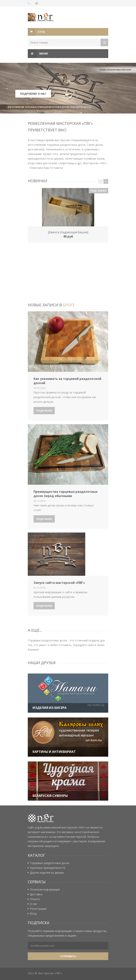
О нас (33, 904)
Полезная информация (45, 889)
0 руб (41, 32)
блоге (69, 304)
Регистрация (38, 908)
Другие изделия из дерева (47, 872)
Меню (38, 53)
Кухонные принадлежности (47, 868)
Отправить (68, 956)
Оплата (35, 899)
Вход (33, 913)
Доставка (36, 894)
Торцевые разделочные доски (49, 863)
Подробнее (44, 410)
